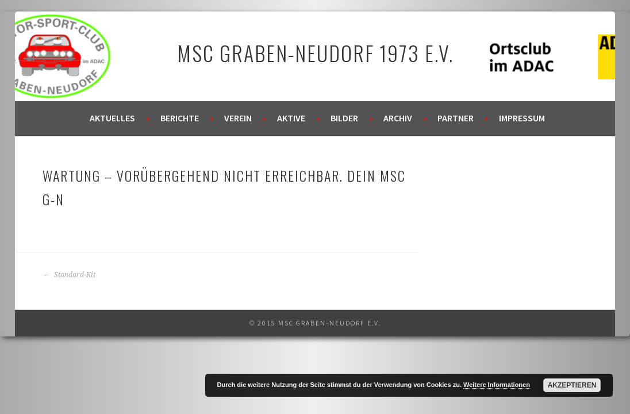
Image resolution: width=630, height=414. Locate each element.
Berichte (179, 118)
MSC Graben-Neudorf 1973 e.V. (315, 52)
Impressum (522, 118)
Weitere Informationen (496, 384)
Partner (455, 118)
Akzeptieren (572, 385)
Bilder (344, 118)
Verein (238, 118)
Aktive (291, 118)
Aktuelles (112, 118)
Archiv (397, 118)
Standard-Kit (69, 275)
